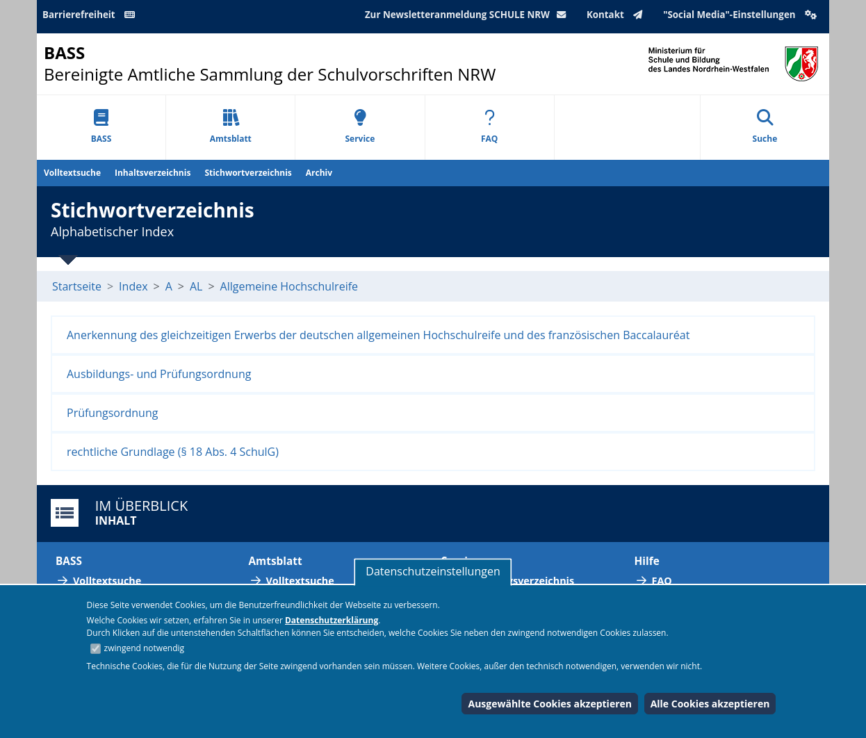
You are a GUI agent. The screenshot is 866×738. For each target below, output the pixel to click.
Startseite (76, 286)
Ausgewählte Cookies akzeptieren (550, 703)
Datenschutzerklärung (331, 620)
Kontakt (617, 14)
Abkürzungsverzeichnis (516, 580)
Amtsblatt (231, 127)
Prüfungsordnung (112, 412)
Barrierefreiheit (91, 14)
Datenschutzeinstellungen (433, 571)
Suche (765, 127)
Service (360, 127)
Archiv (319, 173)
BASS (101, 127)
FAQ (489, 127)
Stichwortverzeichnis (247, 173)
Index (133, 286)
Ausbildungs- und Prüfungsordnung (159, 374)
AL (196, 286)
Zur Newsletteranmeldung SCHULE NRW (468, 14)
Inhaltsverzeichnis (152, 173)
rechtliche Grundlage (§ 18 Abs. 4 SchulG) (173, 451)
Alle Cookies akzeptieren (710, 703)
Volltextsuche (72, 173)
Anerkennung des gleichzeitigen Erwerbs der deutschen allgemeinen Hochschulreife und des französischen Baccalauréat (378, 335)
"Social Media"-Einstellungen (741, 14)
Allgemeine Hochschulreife (289, 286)
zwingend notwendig (144, 648)
